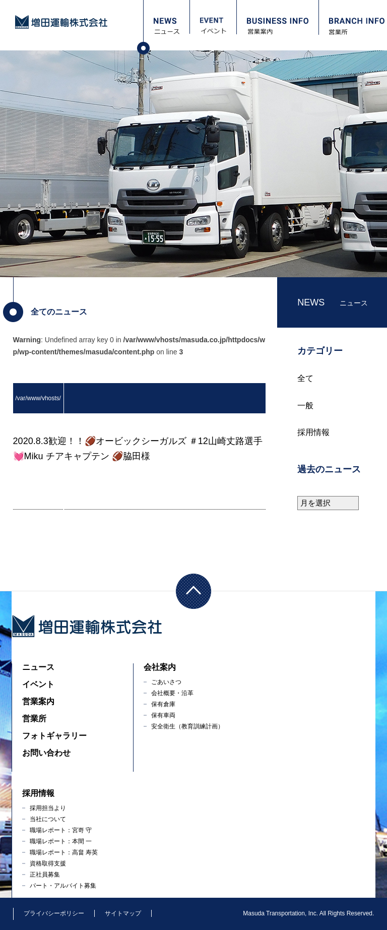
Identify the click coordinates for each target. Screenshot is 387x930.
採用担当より (48, 808)
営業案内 (38, 701)
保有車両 (163, 715)
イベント (38, 684)
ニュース (38, 667)
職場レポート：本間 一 (61, 841)
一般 (305, 405)
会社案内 (160, 667)
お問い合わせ (46, 753)
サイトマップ (123, 913)
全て (305, 378)
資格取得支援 (48, 863)
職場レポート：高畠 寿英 (64, 852)
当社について (48, 819)
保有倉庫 (163, 704)
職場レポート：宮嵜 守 (61, 830)
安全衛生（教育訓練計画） (187, 726)
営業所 (34, 718)
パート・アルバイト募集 (63, 885)
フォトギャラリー (54, 735)
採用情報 (313, 432)
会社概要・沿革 (172, 693)
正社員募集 (45, 874)
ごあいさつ (166, 682)
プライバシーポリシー (54, 913)
